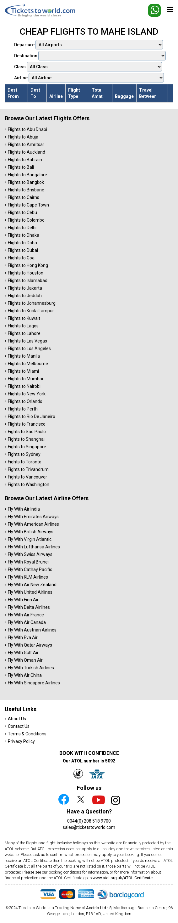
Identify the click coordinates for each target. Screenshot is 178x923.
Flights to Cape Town (28, 204)
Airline (89, 77)
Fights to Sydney (24, 454)
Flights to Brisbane (26, 189)
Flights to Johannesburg (32, 303)
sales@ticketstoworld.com (89, 827)
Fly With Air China (25, 675)
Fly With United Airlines (30, 592)
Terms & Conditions (27, 733)
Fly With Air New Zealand (32, 584)
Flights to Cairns (23, 197)
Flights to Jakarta (25, 288)
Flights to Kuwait (24, 318)
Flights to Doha (22, 242)
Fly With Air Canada (27, 622)
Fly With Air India (24, 509)
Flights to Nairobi (24, 386)
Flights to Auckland (26, 152)
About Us (17, 718)
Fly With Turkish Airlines (31, 667)
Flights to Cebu (22, 212)
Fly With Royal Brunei (28, 561)
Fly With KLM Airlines (28, 577)
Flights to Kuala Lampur (31, 310)
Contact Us (19, 726)
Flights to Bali (21, 167)
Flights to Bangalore (27, 174)
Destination (90, 55)
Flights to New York (27, 393)
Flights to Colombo (26, 220)
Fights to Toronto (24, 461)
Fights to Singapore (27, 446)
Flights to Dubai (23, 250)
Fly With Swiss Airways (30, 554)
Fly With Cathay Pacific (30, 569)
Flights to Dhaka (23, 235)
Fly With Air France (26, 614)
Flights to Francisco (27, 424)
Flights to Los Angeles (29, 348)
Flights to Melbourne (28, 363)
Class (88, 66)
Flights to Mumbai (25, 378)
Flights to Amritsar (26, 144)
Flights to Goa (21, 257)
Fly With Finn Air (23, 599)
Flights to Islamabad (27, 280)
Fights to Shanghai (26, 439)
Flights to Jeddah (25, 295)
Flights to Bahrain (25, 159)
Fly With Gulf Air (23, 652)
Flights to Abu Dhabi (27, 129)
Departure (88, 44)
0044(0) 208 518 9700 (89, 821)
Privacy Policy (21, 741)
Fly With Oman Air (25, 660)
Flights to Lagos (23, 325)
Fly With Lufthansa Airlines (34, 546)
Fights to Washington (28, 484)
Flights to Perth (23, 408)
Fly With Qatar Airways (30, 645)
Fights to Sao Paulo (27, 431)
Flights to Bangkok (26, 182)
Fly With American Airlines (33, 524)
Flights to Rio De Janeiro (31, 416)
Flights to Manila (24, 356)
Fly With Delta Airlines (29, 607)
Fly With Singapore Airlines (34, 682)
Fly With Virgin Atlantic (29, 539)
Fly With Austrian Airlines (32, 629)
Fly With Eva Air (23, 637)
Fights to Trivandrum (28, 469)
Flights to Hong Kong (28, 265)
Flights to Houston (25, 272)
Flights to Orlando (25, 401)
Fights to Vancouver (27, 476)
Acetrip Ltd (96, 907)
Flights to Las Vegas (27, 340)
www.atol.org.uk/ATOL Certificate (123, 877)
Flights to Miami (23, 371)
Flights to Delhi (22, 227)
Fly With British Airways (30, 531)
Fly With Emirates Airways (33, 516)
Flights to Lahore (24, 333)
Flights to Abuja (23, 136)
